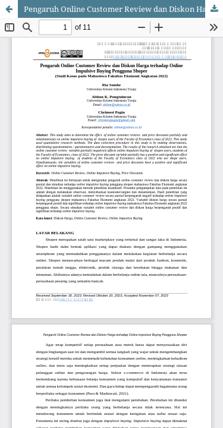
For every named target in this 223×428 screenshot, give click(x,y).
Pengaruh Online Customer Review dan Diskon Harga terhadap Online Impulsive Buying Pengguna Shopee (123, 9)
